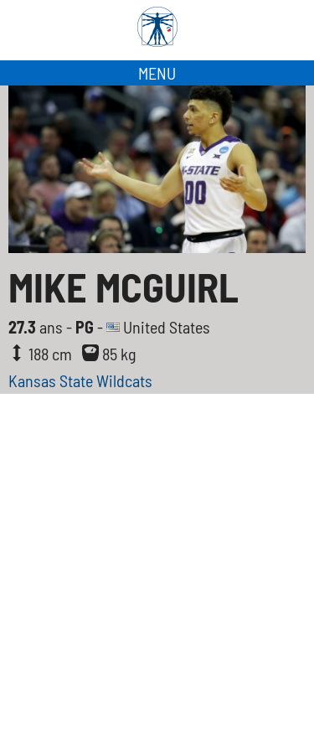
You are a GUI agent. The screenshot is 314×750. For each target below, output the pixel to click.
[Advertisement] (157, 584)
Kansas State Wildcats (80, 380)
